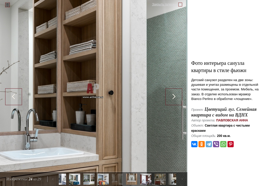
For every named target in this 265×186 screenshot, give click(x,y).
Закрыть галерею (164, 4)
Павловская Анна (232, 120)
